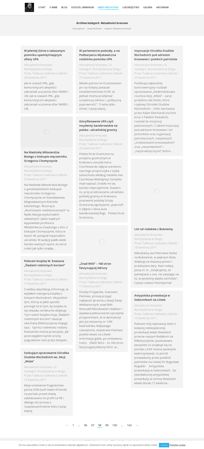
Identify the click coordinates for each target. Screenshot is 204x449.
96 (85, 425)
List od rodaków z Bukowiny (153, 229)
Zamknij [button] (164, 445)
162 (129, 425)
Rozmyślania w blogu (38, 69)
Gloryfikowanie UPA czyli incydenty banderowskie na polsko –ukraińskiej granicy (98, 125)
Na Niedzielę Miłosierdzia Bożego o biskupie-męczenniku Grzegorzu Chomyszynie (45, 156)
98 (99, 425)
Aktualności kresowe (38, 65)
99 (106, 425)
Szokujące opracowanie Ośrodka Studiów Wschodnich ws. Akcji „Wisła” (46, 357)
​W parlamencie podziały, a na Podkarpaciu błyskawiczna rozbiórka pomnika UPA (99, 55)
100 (114, 425)
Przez (45, 73)
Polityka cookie (178, 444)
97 (92, 425)
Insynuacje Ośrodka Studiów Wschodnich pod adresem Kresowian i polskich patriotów (155, 55)
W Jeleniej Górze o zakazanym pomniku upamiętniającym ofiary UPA (44, 55)
